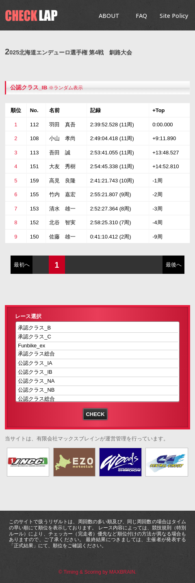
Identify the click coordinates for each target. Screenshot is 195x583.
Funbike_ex (97, 346)
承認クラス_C (97, 337)
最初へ (22, 265)
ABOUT (109, 16)
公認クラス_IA (97, 363)
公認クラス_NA (97, 381)
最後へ (174, 265)
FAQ (141, 16)
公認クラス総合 (97, 399)
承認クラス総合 (97, 354)
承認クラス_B (97, 328)
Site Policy (174, 16)
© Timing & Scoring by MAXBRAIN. (97, 572)
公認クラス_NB (97, 390)
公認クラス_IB (28, 88)
